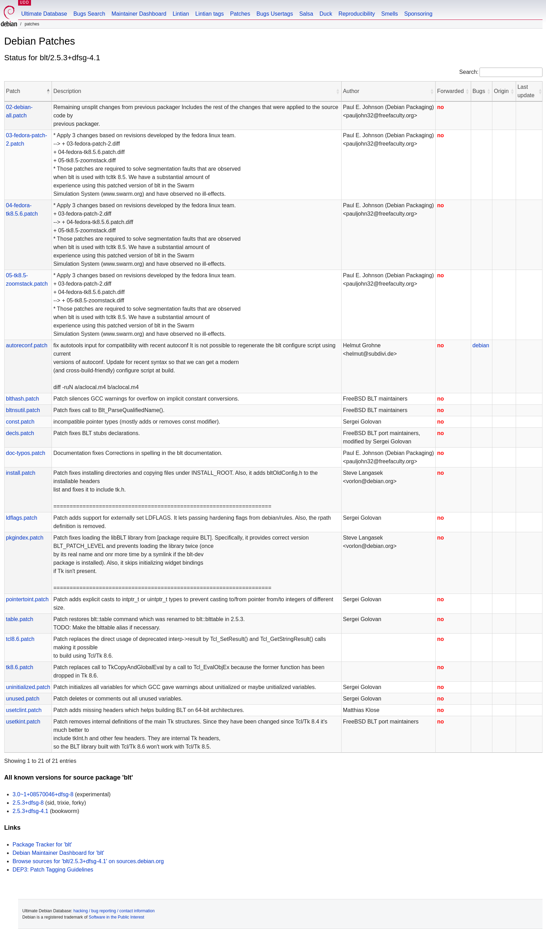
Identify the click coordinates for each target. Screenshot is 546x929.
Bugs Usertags (274, 14)
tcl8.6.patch (20, 639)
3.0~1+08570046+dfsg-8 (43, 794)
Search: (468, 72)
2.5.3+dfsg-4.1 (30, 811)
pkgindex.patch (25, 538)
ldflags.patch (21, 518)
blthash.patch (22, 399)
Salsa (306, 14)
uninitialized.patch (28, 687)
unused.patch (22, 699)
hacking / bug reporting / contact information (114, 910)
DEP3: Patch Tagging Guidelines (53, 870)
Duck (325, 14)
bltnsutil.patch (23, 410)
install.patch (21, 473)
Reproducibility (356, 14)
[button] (48, 91)
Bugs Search (89, 14)
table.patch (19, 619)
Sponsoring (418, 14)
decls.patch (20, 433)
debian (481, 345)
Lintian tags (209, 14)
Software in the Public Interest (116, 917)
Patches (240, 14)
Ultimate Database (44, 14)
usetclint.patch (23, 710)
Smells (389, 14)
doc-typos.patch (25, 453)
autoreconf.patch (26, 345)
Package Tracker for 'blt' (42, 844)
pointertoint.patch (27, 599)
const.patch (20, 422)
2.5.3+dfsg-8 (28, 803)
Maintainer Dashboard (138, 14)
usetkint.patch (23, 722)
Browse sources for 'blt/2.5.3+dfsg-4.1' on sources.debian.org (88, 861)
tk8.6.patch (19, 667)
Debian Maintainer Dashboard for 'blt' (58, 853)
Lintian (181, 14)
